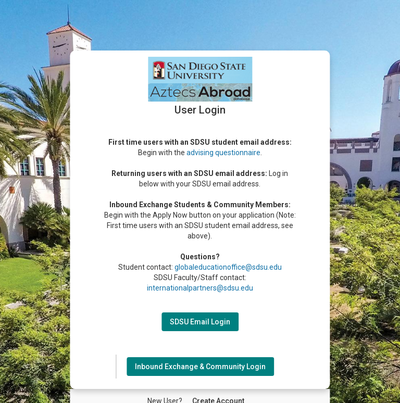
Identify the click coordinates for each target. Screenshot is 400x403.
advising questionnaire (223, 152)
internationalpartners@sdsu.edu (200, 288)
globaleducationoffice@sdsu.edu (228, 267)
